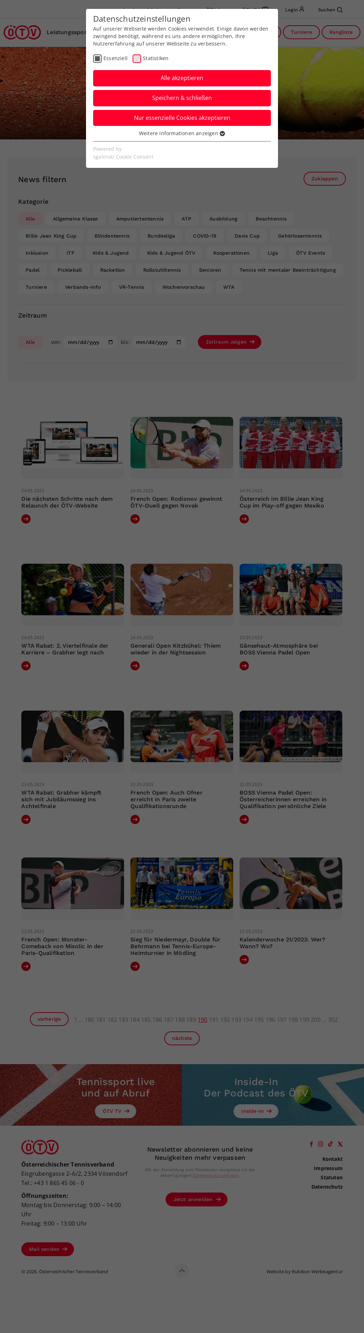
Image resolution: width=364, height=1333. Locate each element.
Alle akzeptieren (182, 78)
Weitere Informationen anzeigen (182, 133)
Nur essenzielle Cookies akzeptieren (182, 118)
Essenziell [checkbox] (115, 58)
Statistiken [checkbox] (155, 58)
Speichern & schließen (182, 98)
